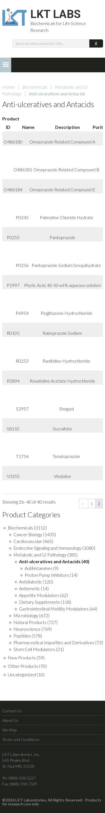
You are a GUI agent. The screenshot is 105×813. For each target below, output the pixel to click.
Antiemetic (29, 588)
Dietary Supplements (39, 602)
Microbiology (25, 615)
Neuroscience (27, 629)
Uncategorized (22, 674)
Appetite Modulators (39, 595)
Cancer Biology (27, 534)
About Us (10, 720)
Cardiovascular (27, 541)
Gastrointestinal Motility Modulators (53, 608)
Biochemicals (34, 86)
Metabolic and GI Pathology (39, 554)
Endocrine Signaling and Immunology (47, 548)
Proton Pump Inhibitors (47, 575)
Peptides (22, 635)
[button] (5, 65)
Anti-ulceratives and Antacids (50, 561)
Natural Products (29, 622)
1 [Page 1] (91, 503)
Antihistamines (38, 568)
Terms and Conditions (20, 739)
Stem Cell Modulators (34, 649)
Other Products (23, 666)
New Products (22, 657)
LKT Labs (55, 14)
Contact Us (12, 710)
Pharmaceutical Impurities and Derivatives (53, 642)
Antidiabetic (30, 581)
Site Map (9, 729)
